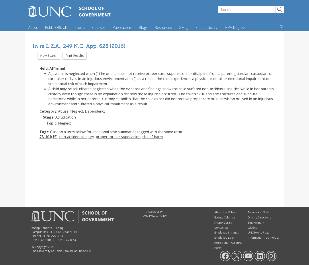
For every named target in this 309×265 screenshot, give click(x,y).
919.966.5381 (42, 240)
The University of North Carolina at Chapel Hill (61, 251)
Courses (99, 27)
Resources (163, 27)
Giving (183, 27)
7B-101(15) (48, 136)
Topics (80, 27)
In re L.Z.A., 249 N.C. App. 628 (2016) (78, 46)
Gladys (252, 228)
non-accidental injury (76, 136)
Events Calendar (225, 217)
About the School (225, 212)
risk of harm (152, 136)
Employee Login (224, 238)
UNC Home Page (259, 232)
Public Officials (56, 27)
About (33, 27)
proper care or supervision (118, 136)
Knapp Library (206, 27)
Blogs (143, 27)
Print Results (74, 55)
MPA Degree (234, 27)
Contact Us (221, 228)
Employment (256, 222)
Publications (122, 27)
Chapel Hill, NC (41, 236)
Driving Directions (259, 217)
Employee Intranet (226, 232)
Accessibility (154, 212)
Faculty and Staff (258, 212)
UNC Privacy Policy (154, 216)
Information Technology (263, 238)
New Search (48, 55)
